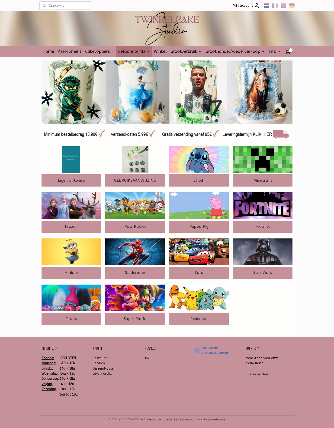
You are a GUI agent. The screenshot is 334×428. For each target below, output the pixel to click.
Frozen (71, 226)
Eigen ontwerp (71, 180)
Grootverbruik (186, 51)
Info (275, 51)
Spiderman (135, 272)
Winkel (160, 51)
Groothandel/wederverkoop (235, 51)
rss (161, 419)
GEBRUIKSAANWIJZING (135, 180)
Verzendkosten (104, 369)
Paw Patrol (135, 226)
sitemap (152, 419)
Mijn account (246, 5)
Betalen (99, 363)
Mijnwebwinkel (217, 419)
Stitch (198, 180)
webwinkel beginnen (177, 419)
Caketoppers (99, 51)
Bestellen (100, 358)
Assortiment (69, 51)
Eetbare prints (134, 51)
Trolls (71, 318)
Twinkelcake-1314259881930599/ (211, 350)
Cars (199, 272)
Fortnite (262, 226)
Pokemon (199, 318)
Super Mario (135, 318)
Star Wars (262, 272)
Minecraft (263, 180)
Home (48, 51)
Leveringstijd (102, 374)
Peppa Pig (199, 226)
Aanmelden (258, 374)
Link (146, 358)
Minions (71, 272)
